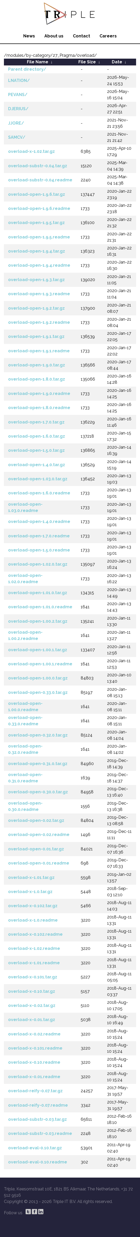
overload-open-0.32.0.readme (25, 749)
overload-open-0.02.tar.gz (36, 820)
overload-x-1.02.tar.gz (31, 151)
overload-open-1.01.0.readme (40, 606)
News (29, 36)
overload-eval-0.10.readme (37, 1162)
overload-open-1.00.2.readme (25, 635)
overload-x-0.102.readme (35, 934)
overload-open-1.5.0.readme (39, 550)
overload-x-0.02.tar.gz (31, 1005)
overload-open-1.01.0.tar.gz (37, 592)
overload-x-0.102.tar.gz (32, 905)
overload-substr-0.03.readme (40, 1133)
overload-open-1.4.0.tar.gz (36, 464)
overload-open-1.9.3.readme (39, 293)
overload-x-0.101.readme (35, 1048)
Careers (108, 36)
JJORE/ (16, 123)
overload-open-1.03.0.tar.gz (37, 478)
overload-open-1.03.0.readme (25, 507)
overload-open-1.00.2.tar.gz (37, 621)
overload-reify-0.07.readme (38, 1105)
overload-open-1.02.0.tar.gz (37, 564)
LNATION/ (19, 80)
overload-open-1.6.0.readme (39, 493)
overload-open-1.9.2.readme (39, 322)
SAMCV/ (16, 137)
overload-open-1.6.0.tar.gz (36, 436)
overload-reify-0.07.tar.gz (35, 1090)
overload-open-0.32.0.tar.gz (38, 735)
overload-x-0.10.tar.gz (31, 991)
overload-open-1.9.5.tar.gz (36, 222)
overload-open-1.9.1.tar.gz (36, 336)
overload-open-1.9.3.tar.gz (36, 279)
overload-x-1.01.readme (34, 962)
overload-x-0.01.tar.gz (31, 1019)
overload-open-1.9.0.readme (39, 393)
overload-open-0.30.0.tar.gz (38, 791)
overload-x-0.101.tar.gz (32, 976)
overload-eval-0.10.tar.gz (35, 1147)
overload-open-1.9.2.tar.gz (36, 308)
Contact (81, 36)
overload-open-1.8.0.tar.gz (36, 379)
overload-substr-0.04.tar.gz (37, 165)
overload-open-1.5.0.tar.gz (36, 450)
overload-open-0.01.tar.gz (36, 848)
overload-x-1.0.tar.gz (30, 891)
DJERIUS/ (18, 108)
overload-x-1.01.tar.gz (31, 877)
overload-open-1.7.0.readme (39, 535)
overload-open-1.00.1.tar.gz (37, 649)
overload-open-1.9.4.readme (39, 265)
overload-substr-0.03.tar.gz (37, 1119)
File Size (87, 61)
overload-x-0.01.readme (34, 1076)
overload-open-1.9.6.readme (39, 208)
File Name (37, 61)
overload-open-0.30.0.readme (25, 806)
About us (53, 36)
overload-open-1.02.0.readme (25, 578)
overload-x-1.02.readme (34, 948)
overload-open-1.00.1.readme (40, 663)
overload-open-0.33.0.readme (25, 720)
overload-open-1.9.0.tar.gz (36, 365)
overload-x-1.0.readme (33, 920)
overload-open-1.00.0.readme (25, 706)
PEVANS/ (17, 94)
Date (117, 61)
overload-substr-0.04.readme (40, 179)
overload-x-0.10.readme (34, 1062)
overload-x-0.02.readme (34, 1034)
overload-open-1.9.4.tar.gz (36, 251)
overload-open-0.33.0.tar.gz (38, 692)
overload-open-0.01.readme (38, 863)
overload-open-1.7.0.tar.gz (36, 422)
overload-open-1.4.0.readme (39, 521)
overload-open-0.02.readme (38, 834)
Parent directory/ (27, 69)
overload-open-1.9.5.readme (39, 237)
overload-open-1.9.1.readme (39, 350)
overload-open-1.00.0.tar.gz (38, 678)
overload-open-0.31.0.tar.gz (37, 763)
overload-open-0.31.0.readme (25, 777)
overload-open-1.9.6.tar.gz (36, 194)
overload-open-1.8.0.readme (39, 407)
